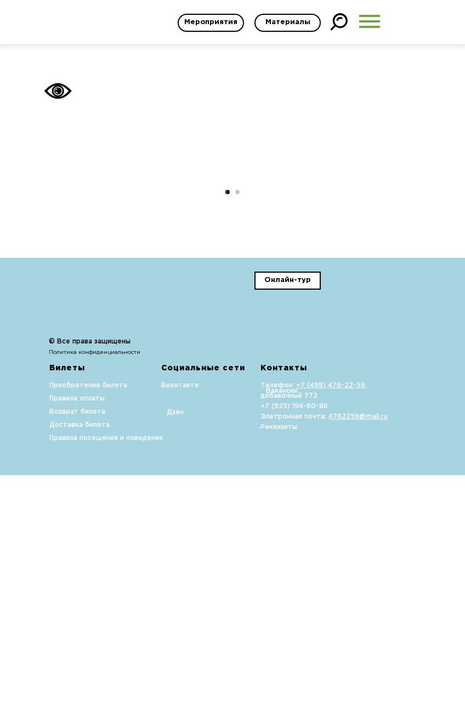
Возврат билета (77, 659)
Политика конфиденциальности (94, 599)
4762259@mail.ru (358, 664)
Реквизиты (278, 674)
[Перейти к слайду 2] (237, 439)
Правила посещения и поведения (106, 685)
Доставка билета (79, 672)
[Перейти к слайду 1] (227, 439)
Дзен (175, 659)
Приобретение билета (88, 632)
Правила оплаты (77, 645)
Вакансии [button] (282, 638)
